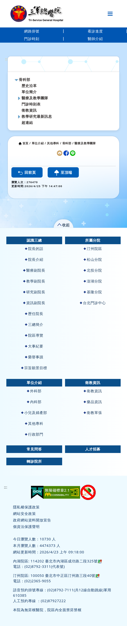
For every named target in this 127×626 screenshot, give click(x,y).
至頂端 (63, 173)
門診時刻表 (31, 104)
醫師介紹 (95, 38)
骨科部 (24, 79)
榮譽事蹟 (34, 357)
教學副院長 (34, 281)
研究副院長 (34, 292)
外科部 (34, 390)
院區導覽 (34, 335)
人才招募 (92, 449)
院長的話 (34, 248)
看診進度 (95, 31)
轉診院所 (34, 461)
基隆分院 (93, 292)
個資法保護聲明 (26, 526)
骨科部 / (68, 143)
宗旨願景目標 (34, 367)
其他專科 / (54, 143)
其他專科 (34, 423)
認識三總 (34, 240)
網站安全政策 (24, 513)
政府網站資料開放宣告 (32, 520)
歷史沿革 (29, 85)
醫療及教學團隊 (35, 98)
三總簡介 (34, 324)
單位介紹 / (39, 143)
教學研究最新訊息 (37, 116)
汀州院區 (93, 248)
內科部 (34, 401)
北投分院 (93, 270)
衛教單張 (93, 412)
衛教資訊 (29, 110)
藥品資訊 (93, 401)
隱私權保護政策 (26, 507)
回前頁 (27, 172)
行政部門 (34, 434)
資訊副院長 (34, 302)
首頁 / (26, 143)
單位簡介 (29, 91)
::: (7, 59)
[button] (63, 224)
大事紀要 (34, 346)
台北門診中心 (93, 302)
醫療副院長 (34, 270)
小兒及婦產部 (34, 412)
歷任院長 (34, 313)
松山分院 (93, 259)
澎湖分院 (93, 281)
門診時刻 (31, 38)
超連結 (27, 122)
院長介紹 (34, 259)
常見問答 (34, 449)
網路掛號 (31, 31)
